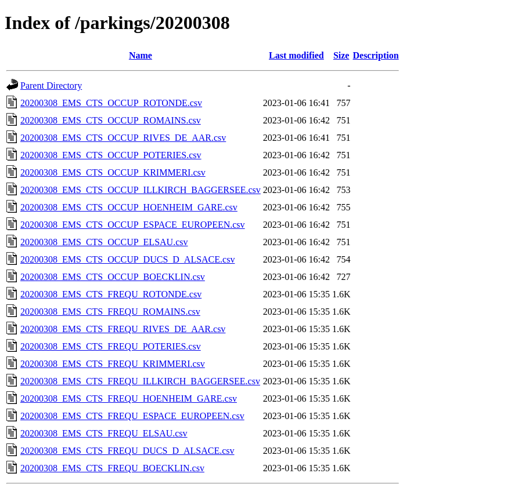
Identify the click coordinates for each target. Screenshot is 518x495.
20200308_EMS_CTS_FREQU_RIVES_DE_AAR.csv (122, 329)
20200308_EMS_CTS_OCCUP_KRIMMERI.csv (113, 172)
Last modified (296, 55)
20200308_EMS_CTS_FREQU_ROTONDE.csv (111, 294)
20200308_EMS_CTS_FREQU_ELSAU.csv (104, 433)
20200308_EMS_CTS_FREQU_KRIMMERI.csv (112, 364)
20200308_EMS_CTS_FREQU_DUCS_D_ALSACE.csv (127, 451)
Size (341, 55)
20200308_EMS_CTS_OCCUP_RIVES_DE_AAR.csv (123, 138)
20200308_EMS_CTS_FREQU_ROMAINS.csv (110, 311)
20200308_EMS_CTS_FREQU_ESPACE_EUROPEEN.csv (132, 416)
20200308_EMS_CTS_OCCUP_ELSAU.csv (104, 242)
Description (375, 55)
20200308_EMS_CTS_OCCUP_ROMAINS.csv (110, 120)
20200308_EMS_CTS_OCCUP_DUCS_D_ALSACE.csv (127, 259)
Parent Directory (51, 85)
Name (140, 55)
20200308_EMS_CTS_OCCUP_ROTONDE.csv (111, 103)
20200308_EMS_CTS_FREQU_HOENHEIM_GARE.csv (128, 398)
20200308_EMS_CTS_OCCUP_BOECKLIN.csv (112, 277)
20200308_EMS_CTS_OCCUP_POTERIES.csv (111, 155)
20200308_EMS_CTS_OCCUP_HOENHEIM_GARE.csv (129, 207)
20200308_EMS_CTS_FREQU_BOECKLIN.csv (112, 468)
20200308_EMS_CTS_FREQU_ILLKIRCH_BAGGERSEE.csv (140, 381)
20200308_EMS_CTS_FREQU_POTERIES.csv (110, 346)
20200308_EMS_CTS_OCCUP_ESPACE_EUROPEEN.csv (132, 225)
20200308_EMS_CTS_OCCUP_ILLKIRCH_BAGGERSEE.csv (140, 190)
